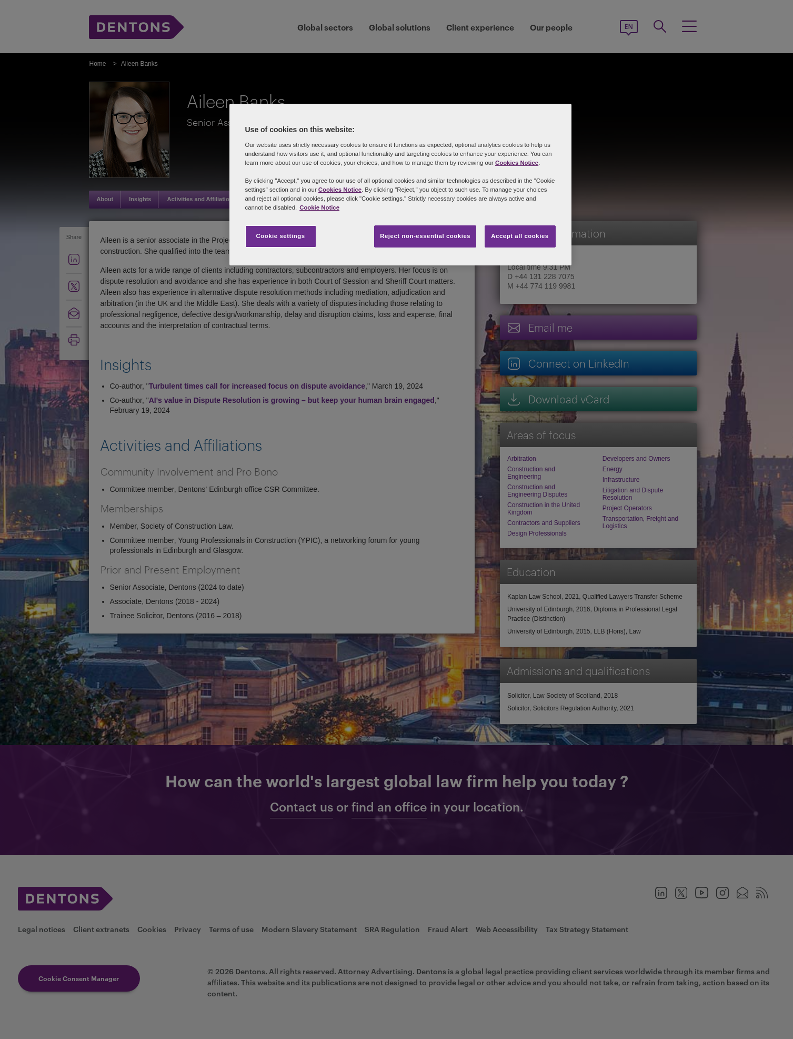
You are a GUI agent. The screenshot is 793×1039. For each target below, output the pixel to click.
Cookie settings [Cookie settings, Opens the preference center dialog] (280, 236)
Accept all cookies (520, 236)
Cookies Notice (516, 163)
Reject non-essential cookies (425, 236)
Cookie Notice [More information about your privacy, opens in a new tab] (319, 207)
